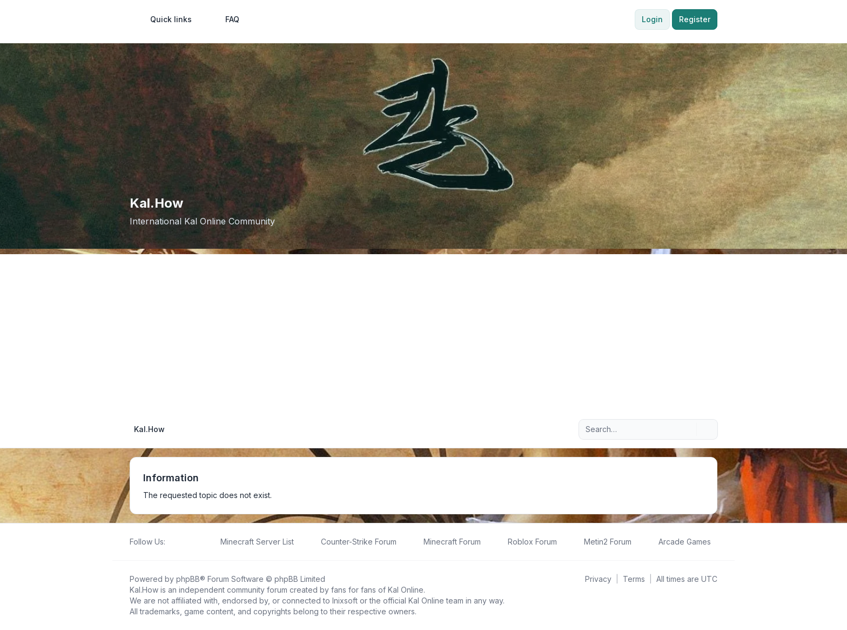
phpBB (188, 578)
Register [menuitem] (694, 19)
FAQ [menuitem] (225, 19)
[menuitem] (166, 19)
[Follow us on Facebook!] (172, 542)
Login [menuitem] (652, 19)
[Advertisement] (423, 330)
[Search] (687, 429)
